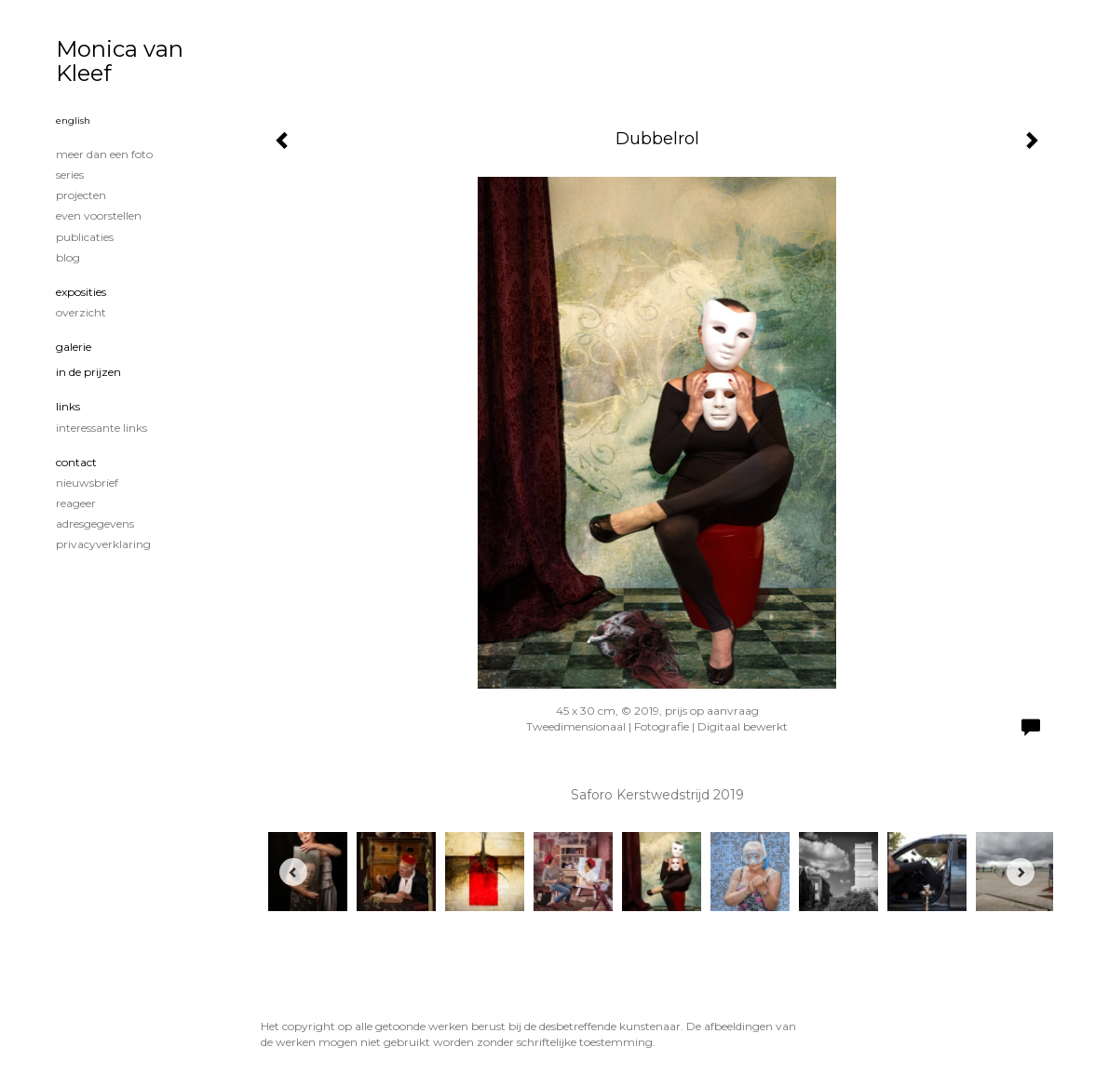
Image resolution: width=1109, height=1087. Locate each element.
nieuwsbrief (87, 483)
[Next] (1021, 872)
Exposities (81, 292)
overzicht (81, 312)
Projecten (81, 195)
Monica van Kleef (119, 61)
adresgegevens (95, 523)
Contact (76, 462)
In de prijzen (88, 372)
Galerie (73, 347)
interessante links (101, 428)
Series (70, 174)
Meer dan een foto (104, 154)
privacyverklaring (103, 544)
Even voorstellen (99, 215)
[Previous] (293, 872)
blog (68, 257)
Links (68, 406)
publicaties (85, 237)
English (73, 120)
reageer (76, 503)
